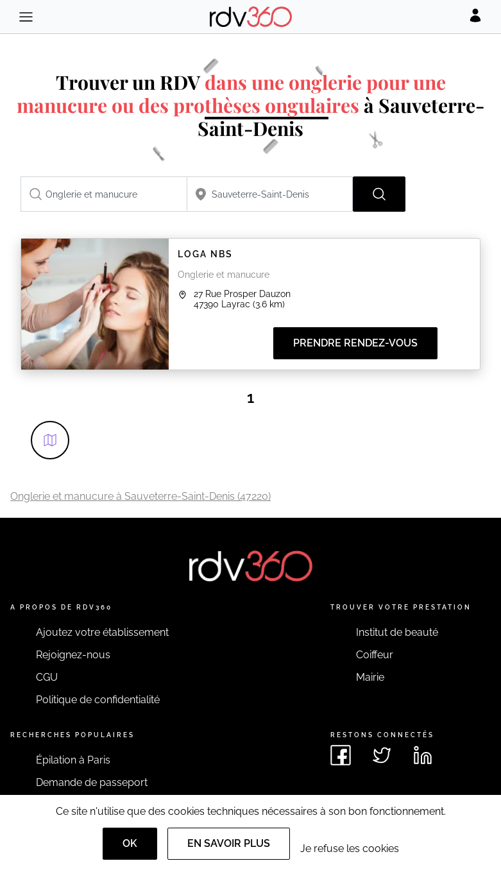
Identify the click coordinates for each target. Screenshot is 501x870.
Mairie (370, 677)
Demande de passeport (92, 782)
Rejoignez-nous (73, 655)
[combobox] (104, 194)
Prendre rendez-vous (355, 343)
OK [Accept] (130, 843)
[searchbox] (104, 194)
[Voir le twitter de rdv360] (381, 755)
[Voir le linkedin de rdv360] (422, 755)
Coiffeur (374, 655)
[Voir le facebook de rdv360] (340, 755)
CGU (47, 677)
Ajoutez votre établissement (102, 632)
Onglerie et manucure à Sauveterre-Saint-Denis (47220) (140, 496)
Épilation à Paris (73, 760)
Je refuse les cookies (349, 848)
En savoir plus (228, 843)
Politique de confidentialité (98, 700)
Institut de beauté (397, 632)
